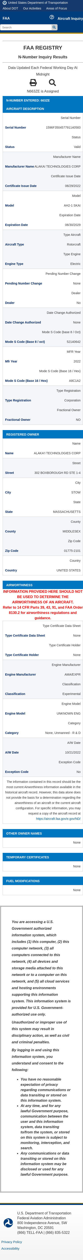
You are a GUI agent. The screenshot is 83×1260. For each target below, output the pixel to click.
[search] (26, 27)
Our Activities (32, 8)
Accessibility (10, 1248)
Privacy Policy (11, 1242)
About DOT (10, 8)
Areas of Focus (56, 8)
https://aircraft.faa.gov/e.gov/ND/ (58, 818)
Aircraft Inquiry (70, 18)
